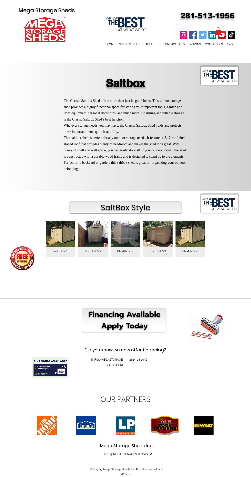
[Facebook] (193, 35)
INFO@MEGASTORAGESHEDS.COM (128, 454)
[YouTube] (222, 35)
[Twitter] (202, 35)
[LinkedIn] (212, 35)
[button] (218, 31)
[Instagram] (183, 35)
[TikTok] (231, 35)
